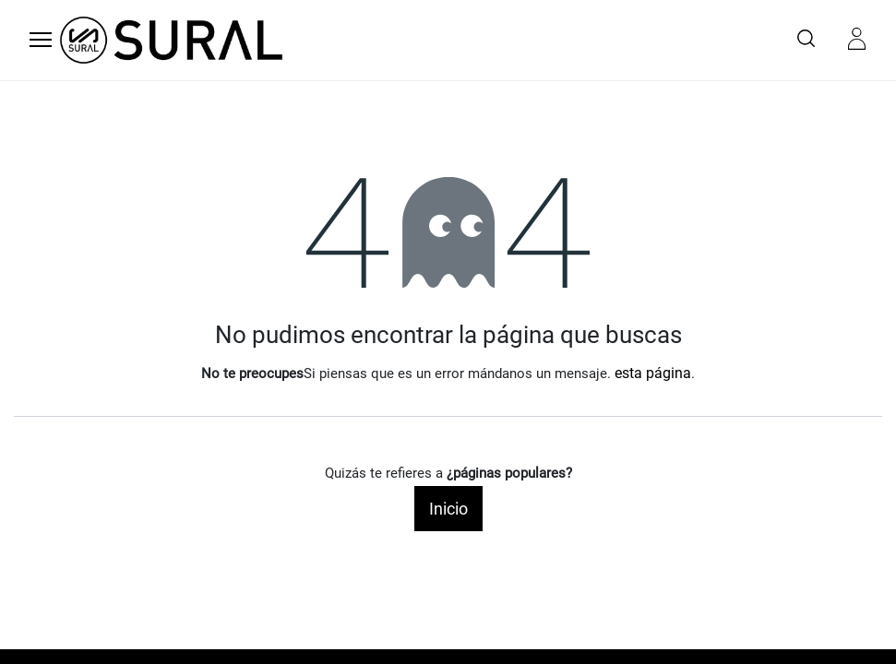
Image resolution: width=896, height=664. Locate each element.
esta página (653, 373)
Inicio (448, 508)
